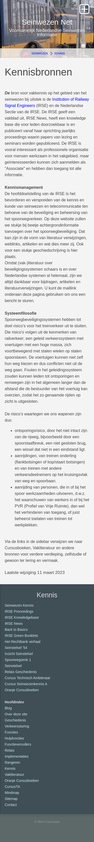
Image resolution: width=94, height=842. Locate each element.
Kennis (60, 53)
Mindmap (12, 793)
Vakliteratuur (14, 775)
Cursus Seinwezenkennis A (26, 684)
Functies (11, 732)
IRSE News (14, 623)
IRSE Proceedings (19, 611)
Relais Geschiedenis (21, 672)
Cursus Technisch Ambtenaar (27, 678)
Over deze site (16, 714)
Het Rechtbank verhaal (22, 642)
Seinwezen (39, 53)
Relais (10, 750)
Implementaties (17, 756)
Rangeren (12, 762)
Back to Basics (16, 630)
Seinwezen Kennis (19, 605)
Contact (11, 805)
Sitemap (11, 799)
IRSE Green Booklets (21, 636)
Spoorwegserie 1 (18, 660)
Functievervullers (18, 744)
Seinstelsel (13, 666)
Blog (8, 708)
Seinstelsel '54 (16, 648)
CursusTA (12, 787)
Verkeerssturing (17, 726)
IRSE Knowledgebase (22, 617)
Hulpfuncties (14, 738)
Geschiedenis (15, 720)
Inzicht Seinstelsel (19, 654)
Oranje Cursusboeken (22, 690)
